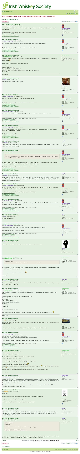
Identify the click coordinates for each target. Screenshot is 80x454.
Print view (74, 11)
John (5, 320)
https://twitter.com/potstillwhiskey (8, 33)
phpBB (35, 451)
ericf (5, 216)
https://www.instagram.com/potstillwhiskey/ (10, 36)
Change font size (76, 11)
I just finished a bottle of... (10, 19)
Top (77, 37)
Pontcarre (6, 241)
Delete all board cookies (62, 449)
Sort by (44, 440)
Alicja (5, 79)
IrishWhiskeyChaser (8, 56)
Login (77, 13)
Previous (4, 440)
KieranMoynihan (7, 377)
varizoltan (6, 391)
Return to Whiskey (6, 446)
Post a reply (5, 22)
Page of (68, 21)
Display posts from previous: (31, 440)
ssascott (5, 142)
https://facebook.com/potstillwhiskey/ (9, 34)
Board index (6, 11)
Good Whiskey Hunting (66, 28)
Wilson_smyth (7, 280)
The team (55, 449)
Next (77, 440)
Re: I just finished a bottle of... (11, 24)
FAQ (68, 13)
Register (72, 13)
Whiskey (11, 11)
